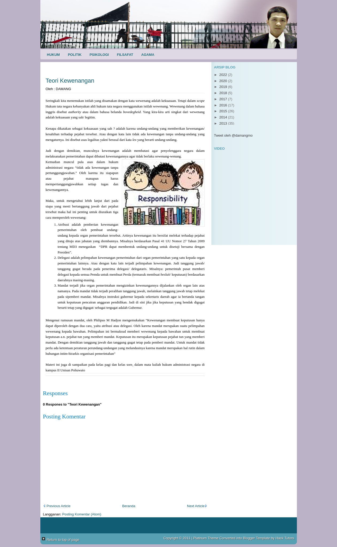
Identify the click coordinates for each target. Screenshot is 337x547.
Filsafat (125, 55)
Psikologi (99, 55)
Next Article (197, 506)
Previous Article (57, 506)
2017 (223, 99)
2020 (223, 81)
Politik (75, 55)
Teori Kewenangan (70, 80)
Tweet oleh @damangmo (233, 135)
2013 (223, 123)
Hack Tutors (285, 538)
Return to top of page (63, 540)
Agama (147, 55)
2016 (223, 105)
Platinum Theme (205, 538)
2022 (223, 75)
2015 (223, 111)
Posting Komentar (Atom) (81, 514)
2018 (223, 93)
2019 (223, 87)
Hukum (53, 55)
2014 (223, 117)
